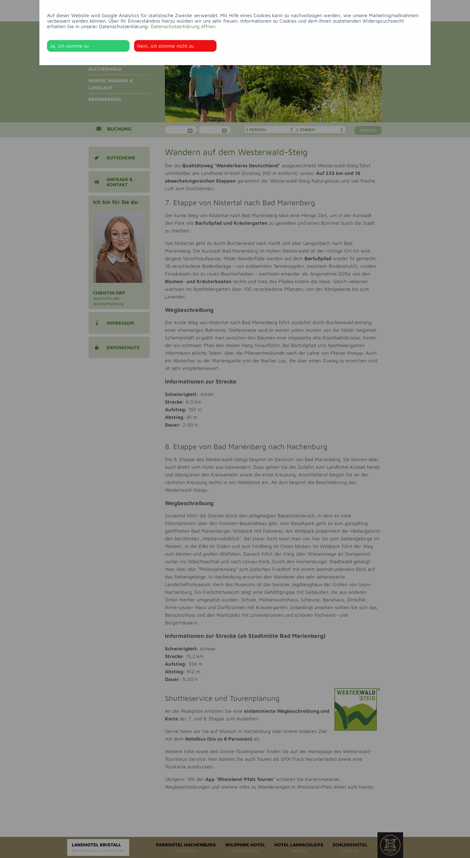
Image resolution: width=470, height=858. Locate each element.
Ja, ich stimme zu (69, 46)
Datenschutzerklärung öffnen (183, 26)
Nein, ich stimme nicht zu (165, 46)
